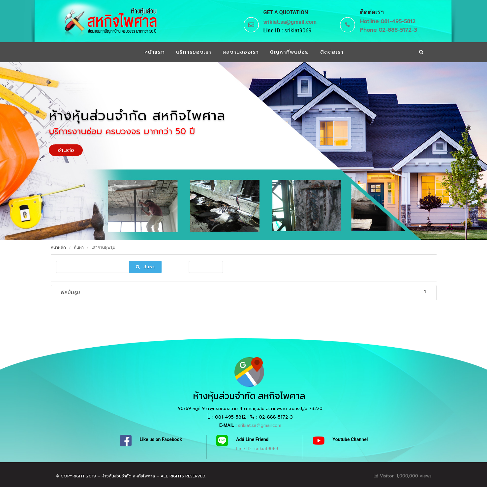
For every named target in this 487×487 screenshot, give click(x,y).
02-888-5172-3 (276, 417)
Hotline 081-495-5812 (387, 21)
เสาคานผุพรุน (103, 247)
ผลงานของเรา (241, 52)
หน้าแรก (154, 52)
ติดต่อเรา (332, 52)
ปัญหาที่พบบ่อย (289, 52)
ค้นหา (79, 247)
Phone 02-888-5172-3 (388, 30)
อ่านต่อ (65, 150)
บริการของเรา (193, 52)
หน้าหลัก (58, 247)
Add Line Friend (252, 439)
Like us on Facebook (161, 439)
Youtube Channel (350, 439)
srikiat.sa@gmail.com (290, 22)
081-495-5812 (230, 417)
